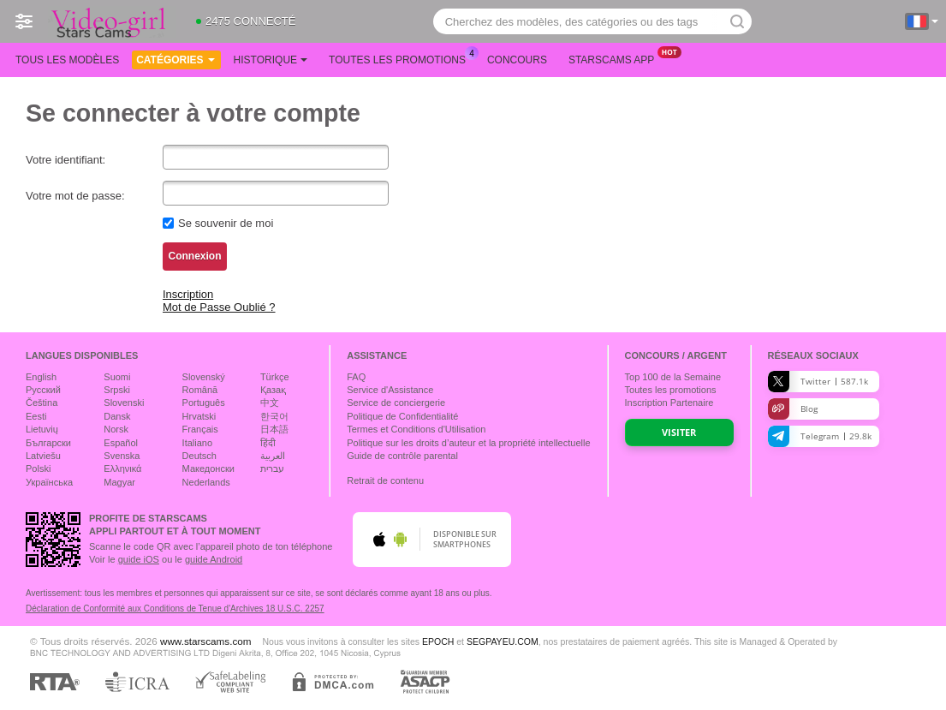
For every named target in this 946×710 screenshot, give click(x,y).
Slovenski (124, 402)
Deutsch (199, 455)
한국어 (274, 416)
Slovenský (203, 377)
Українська (49, 482)
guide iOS (138, 559)
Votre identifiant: (65, 159)
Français (200, 429)
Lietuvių (42, 429)
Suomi (117, 377)
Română (200, 390)
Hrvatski (199, 416)
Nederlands (206, 482)
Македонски (208, 468)
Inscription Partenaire (669, 402)
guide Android (213, 559)
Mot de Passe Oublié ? (219, 307)
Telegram (820, 436)
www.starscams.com (206, 641)
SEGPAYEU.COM (502, 641)
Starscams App (615, 58)
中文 (269, 402)
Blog (793, 409)
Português (203, 402)
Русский (43, 390)
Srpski (117, 390)
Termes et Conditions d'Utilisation (416, 429)
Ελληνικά (122, 468)
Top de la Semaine (673, 377)
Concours (517, 60)
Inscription (188, 294)
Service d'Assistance (390, 390)
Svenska (122, 455)
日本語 (274, 429)
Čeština (41, 402)
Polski (38, 468)
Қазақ (273, 390)
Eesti (36, 416)
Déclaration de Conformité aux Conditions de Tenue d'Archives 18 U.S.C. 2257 (175, 608)
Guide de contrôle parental (402, 455)
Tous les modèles (67, 60)
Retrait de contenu (385, 480)
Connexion (195, 256)
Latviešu (43, 455)
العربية (272, 455)
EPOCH (438, 641)
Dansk (117, 416)
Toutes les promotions (401, 58)
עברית (272, 468)
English (41, 377)
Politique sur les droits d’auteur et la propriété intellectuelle (468, 443)
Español (121, 443)
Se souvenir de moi (225, 223)
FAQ (356, 377)
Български (48, 443)
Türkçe (274, 377)
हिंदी (268, 443)
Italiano (197, 443)
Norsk (116, 429)
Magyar (119, 482)
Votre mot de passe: (75, 195)
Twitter (818, 381)
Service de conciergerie (396, 402)
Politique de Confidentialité (402, 416)
